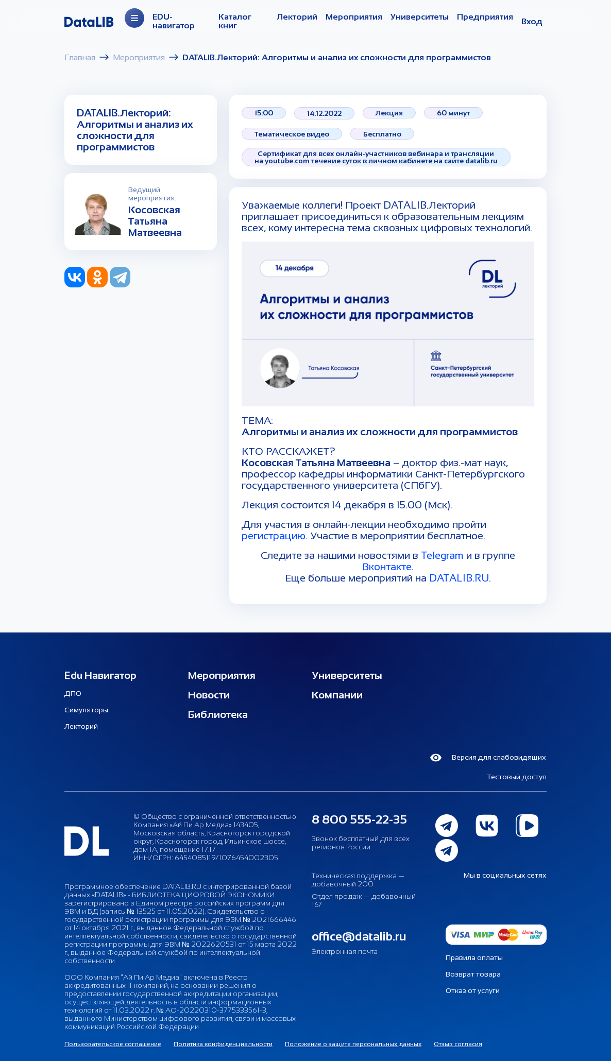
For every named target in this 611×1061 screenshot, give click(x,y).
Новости (209, 694)
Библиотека (218, 714)
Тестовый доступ (517, 777)
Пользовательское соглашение (112, 1044)
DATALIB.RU (459, 578)
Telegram (442, 555)
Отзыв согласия (458, 1044)
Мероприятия (354, 16)
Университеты (420, 16)
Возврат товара (473, 974)
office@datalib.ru (359, 936)
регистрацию (274, 535)
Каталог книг (234, 21)
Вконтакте (387, 566)
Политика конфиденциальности (223, 1044)
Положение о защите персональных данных (353, 1044)
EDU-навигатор (173, 21)
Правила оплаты (474, 957)
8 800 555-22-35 (359, 819)
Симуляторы (86, 710)
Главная (79, 57)
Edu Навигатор (100, 675)
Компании (337, 694)
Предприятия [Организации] (485, 16)
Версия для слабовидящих (488, 757)
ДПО (72, 693)
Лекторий (297, 16)
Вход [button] (531, 21)
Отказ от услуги (473, 990)
